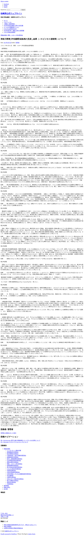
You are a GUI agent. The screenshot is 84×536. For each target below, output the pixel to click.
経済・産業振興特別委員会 (14, 459)
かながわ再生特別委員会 (14, 469)
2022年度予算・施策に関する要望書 (14, 30)
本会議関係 (10, 475)
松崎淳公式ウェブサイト (11, 13)
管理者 (17, 42)
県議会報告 (4, 35)
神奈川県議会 (7, 526)
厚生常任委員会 (11, 482)
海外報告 (6, 485)
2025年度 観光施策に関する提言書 (13, 25)
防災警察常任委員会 (12, 453)
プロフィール (7, 22)
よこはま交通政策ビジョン (11, 27)
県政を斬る (7, 487)
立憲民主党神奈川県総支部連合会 (13, 528)
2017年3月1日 (7, 42)
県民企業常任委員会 (12, 462)
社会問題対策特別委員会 (14, 460)
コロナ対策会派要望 (9, 32)
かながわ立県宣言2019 (10, 29)
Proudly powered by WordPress (9, 534)
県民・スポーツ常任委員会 (15, 35)
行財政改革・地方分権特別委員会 (16, 455)
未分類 (6, 489)
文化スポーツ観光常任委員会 (15, 479)
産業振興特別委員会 (12, 465)
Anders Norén (31, 534)
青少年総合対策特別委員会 (14, 467)
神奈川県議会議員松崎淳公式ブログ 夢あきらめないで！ (20, 524)
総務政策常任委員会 (12, 457)
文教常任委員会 (11, 477)
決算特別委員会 (11, 470)
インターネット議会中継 (14, 450)
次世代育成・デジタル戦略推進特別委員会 (19, 474)
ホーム (6, 20)
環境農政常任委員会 (12, 452)
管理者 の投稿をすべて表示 (8, 433)
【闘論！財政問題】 (9, 24)
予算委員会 (10, 484)
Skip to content (4, 1)
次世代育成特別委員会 (13, 472)
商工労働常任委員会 (12, 480)
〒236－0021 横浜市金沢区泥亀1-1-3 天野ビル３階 (7, 515)
